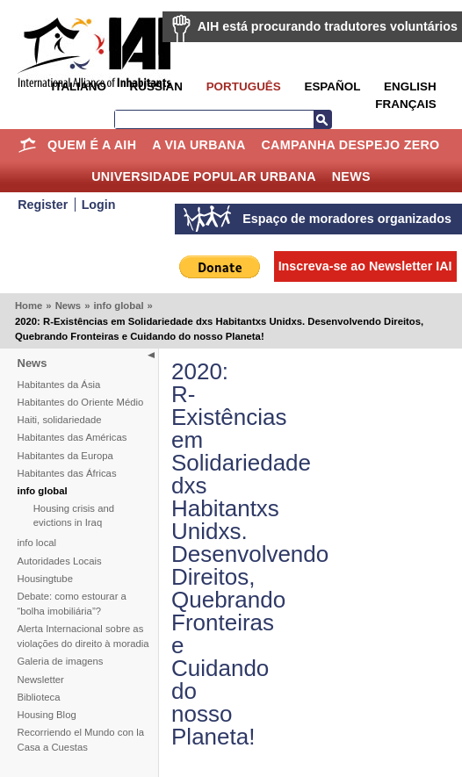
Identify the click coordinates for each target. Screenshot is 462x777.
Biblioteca (39, 697)
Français (405, 104)
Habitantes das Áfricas (67, 473)
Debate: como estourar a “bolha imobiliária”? (72, 603)
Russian (156, 86)
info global (118, 305)
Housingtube (45, 578)
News (351, 176)
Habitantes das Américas (72, 437)
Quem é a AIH (91, 145)
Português (243, 86)
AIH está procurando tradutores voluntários (328, 26)
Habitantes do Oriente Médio (81, 402)
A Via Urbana (198, 145)
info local (37, 542)
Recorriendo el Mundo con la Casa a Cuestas (81, 739)
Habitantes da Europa (65, 455)
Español (332, 86)
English (410, 86)
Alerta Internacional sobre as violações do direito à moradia (83, 636)
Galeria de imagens (61, 661)
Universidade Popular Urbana (203, 176)
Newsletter (41, 679)
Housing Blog (47, 714)
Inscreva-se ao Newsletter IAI (365, 266)
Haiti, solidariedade (60, 419)
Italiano (78, 86)
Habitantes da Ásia (59, 384)
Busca (322, 119)
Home (27, 145)
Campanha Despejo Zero (350, 145)
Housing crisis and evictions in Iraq (73, 516)
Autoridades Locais (60, 561)
